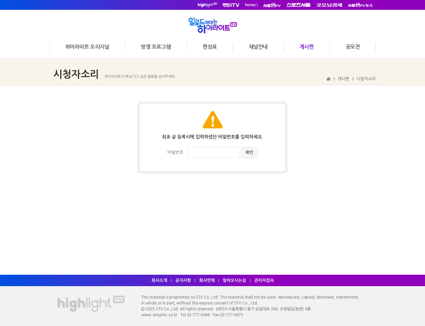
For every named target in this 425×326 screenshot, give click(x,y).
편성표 (210, 46)
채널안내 (258, 46)
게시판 (306, 46)
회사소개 (159, 280)
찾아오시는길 (234, 280)
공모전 (353, 46)
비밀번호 (175, 152)
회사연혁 (207, 280)
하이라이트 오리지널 (87, 46)
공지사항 (183, 280)
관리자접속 (264, 280)
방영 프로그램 (156, 46)
